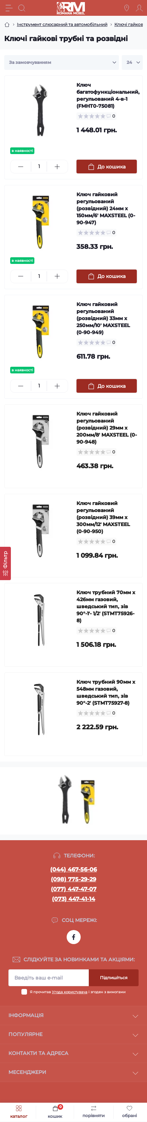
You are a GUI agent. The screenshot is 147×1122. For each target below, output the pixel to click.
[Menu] (9, 8)
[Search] (21, 8)
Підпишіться (113, 977)
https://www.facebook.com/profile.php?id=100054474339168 (73, 937)
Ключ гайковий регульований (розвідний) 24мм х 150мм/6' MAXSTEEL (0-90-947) (105, 208)
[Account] (139, 8)
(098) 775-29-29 (73, 879)
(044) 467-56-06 (73, 869)
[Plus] (57, 167)
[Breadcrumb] (7, 24)
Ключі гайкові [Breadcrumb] (129, 24)
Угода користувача (69, 992)
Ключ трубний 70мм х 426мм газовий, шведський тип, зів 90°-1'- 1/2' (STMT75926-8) (105, 606)
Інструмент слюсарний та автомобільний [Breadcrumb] (62, 24)
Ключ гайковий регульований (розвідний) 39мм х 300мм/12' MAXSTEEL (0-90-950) (103, 517)
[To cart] (106, 166)
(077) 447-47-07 (73, 889)
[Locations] (126, 8)
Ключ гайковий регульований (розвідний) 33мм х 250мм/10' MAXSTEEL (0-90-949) (103, 318)
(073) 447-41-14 (73, 899)
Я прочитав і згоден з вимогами (78, 992)
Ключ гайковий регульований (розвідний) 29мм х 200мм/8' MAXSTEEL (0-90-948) (106, 428)
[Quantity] (39, 166)
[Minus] (21, 167)
